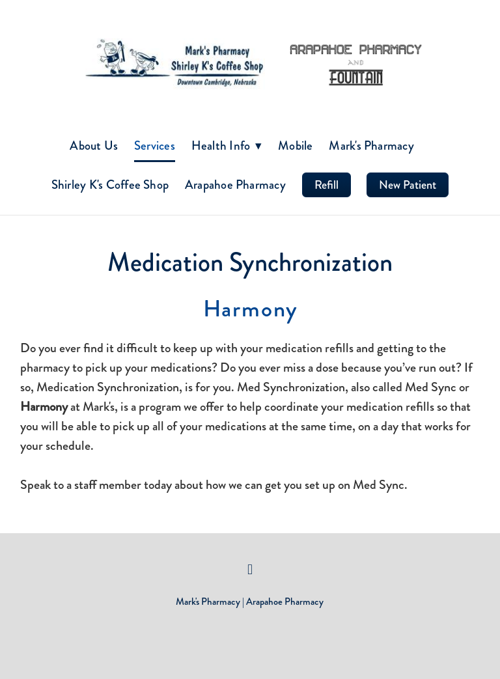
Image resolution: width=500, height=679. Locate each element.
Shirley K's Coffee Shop (110, 184)
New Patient (407, 184)
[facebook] (250, 569)
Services (154, 145)
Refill (326, 184)
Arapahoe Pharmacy (235, 184)
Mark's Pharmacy (371, 145)
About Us (94, 145)
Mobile (295, 145)
